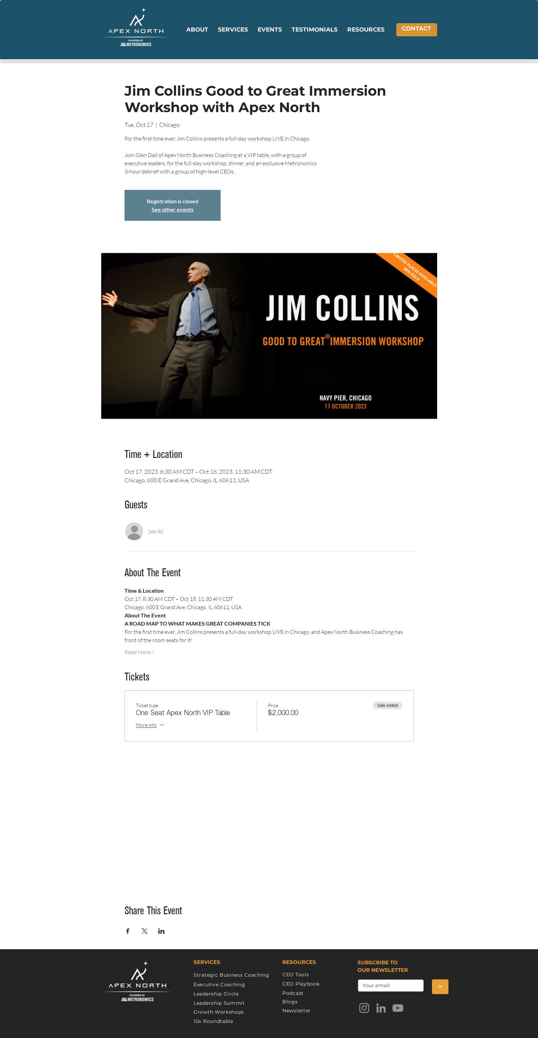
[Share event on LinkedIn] (161, 931)
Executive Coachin (218, 984)
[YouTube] (398, 1008)
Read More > (140, 652)
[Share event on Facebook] (128, 931)
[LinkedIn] (381, 1008)
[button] (197, 30)
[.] (388, 985)
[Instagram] (364, 1008)
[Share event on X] (144, 931)
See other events (173, 209)
